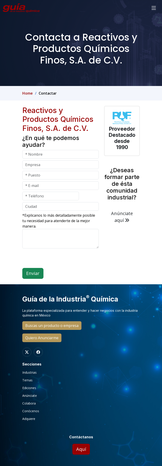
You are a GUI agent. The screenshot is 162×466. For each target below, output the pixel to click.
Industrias (29, 372)
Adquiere (28, 418)
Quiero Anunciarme (41, 337)
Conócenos (30, 411)
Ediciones (29, 388)
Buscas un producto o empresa (51, 325)
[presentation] (56, 259)
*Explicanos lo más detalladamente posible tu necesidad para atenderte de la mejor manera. (58, 221)
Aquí (81, 449)
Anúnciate (29, 395)
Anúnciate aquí (122, 216)
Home (27, 93)
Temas (27, 380)
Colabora (29, 403)
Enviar (33, 273)
